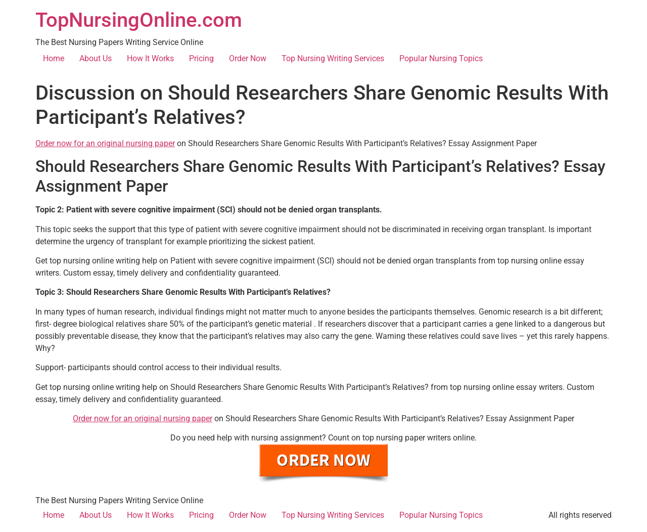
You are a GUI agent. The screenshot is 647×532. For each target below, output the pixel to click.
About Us (95, 58)
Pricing (201, 58)
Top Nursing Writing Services (333, 58)
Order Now (247, 58)
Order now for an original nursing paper (105, 143)
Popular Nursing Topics (441, 58)
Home (53, 58)
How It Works (150, 58)
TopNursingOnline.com (138, 20)
